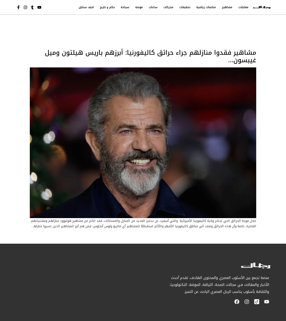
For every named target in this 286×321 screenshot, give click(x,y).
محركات (168, 7)
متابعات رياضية (206, 7)
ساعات (153, 7)
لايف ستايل (86, 7)
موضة (139, 7)
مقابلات (243, 7)
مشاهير (227, 7)
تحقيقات (184, 7)
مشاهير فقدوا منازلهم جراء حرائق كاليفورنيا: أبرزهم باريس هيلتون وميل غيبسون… (150, 56)
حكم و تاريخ (107, 7)
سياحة (125, 7)
